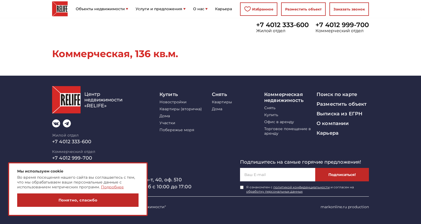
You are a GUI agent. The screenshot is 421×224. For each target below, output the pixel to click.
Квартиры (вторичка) (180, 109)
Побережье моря (176, 130)
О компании (333, 123)
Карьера (328, 133)
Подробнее (112, 187)
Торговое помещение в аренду (287, 131)
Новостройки (173, 102)
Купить (168, 94)
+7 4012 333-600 (282, 25)
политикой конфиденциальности (301, 187)
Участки (167, 123)
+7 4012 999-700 (342, 25)
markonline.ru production (345, 207)
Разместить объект (303, 9)
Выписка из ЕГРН (339, 114)
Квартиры (222, 102)
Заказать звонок (349, 9)
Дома (164, 116)
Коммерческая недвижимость (284, 97)
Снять (219, 94)
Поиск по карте (337, 94)
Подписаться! (342, 174)
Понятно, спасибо (78, 200)
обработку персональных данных (274, 191)
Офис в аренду (279, 122)
